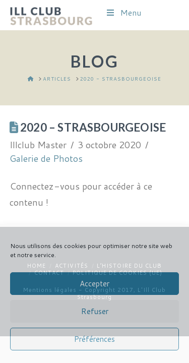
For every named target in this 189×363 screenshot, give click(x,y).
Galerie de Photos (46, 158)
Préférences (94, 339)
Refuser (94, 311)
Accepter (94, 283)
